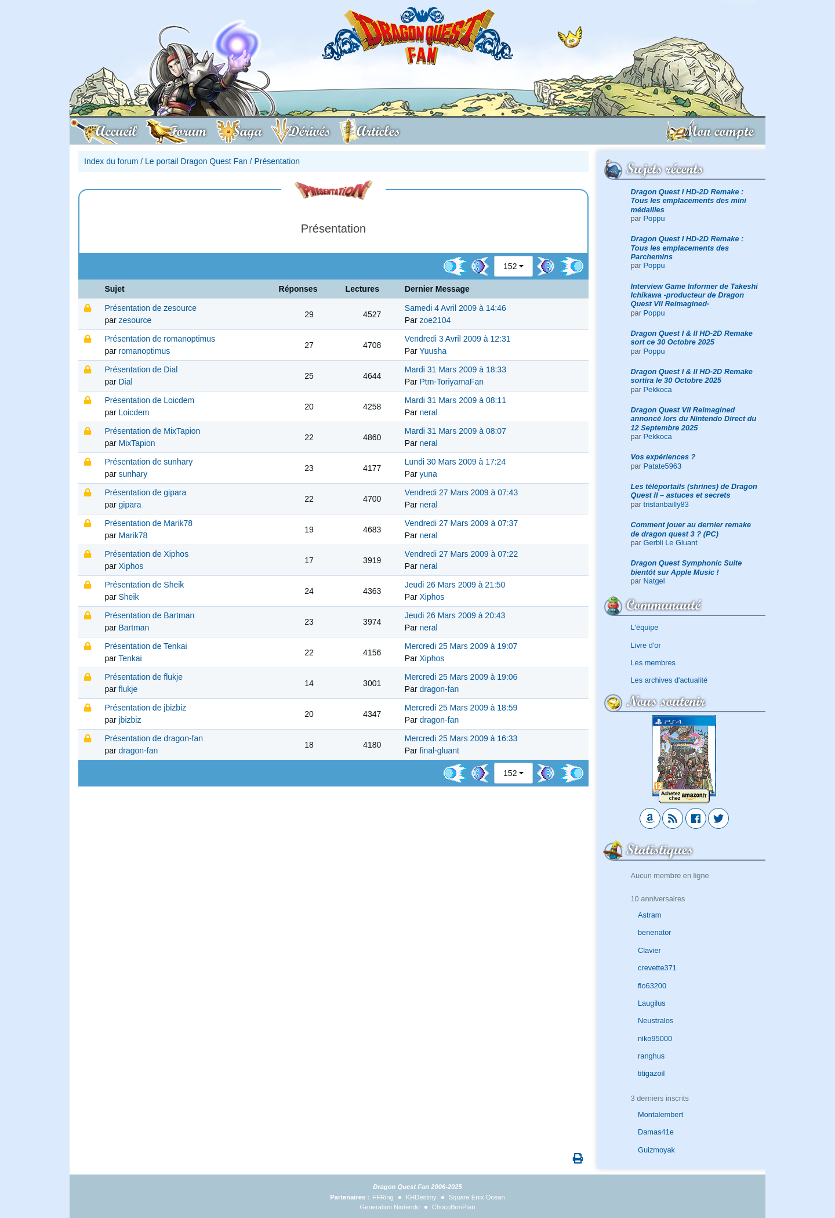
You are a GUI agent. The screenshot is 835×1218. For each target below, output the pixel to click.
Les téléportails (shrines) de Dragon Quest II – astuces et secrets (694, 490)
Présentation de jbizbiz (145, 707)
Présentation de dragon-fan (153, 738)
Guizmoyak (656, 1150)
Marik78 (133, 535)
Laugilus (652, 1003)
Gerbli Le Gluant (671, 542)
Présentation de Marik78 (148, 523)
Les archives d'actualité (669, 680)
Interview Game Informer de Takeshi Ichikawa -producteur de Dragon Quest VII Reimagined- (694, 295)
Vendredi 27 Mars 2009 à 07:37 (461, 523)
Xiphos (131, 566)
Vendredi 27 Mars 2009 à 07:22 (461, 554)
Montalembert (660, 1114)
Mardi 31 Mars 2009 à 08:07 (455, 431)
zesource (135, 320)
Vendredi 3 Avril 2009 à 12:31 (458, 338)
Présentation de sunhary (148, 461)
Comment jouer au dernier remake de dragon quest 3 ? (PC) (691, 529)
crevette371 (657, 967)
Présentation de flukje (143, 677)
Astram (650, 915)
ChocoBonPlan (453, 1207)
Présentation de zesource (150, 308)
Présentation (277, 161)
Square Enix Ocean (477, 1197)
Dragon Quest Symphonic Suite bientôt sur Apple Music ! (686, 567)
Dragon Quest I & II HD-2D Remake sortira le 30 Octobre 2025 (692, 376)
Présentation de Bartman (149, 615)
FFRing (383, 1197)
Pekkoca (658, 389)
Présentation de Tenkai (145, 646)
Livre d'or (646, 645)
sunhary (133, 473)
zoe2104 (435, 320)
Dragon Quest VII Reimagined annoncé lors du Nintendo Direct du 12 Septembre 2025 (694, 418)
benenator (654, 932)
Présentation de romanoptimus (159, 338)
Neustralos (655, 1020)
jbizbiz (130, 719)
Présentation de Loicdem (149, 400)
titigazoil (651, 1073)
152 (510, 266)
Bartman (134, 627)
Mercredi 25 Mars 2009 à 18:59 (461, 707)
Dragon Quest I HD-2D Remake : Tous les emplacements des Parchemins (687, 247)
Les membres (653, 662)
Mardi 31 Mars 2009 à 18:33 (455, 369)
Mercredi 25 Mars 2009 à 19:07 (461, 646)
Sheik (129, 596)
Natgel (654, 581)
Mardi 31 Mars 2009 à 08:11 (455, 400)
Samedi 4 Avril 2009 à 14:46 (455, 308)
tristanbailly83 (666, 504)
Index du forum (111, 161)
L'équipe (645, 627)
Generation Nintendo (390, 1207)
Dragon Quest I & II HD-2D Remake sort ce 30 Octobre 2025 (692, 337)
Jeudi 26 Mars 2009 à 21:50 (455, 584)
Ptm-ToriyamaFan (452, 381)
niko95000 (655, 1038)
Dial (126, 381)
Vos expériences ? (663, 456)
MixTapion (137, 443)
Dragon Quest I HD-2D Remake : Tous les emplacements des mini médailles (688, 200)
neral (429, 412)
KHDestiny (421, 1197)
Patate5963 (662, 466)
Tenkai (129, 658)
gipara (130, 504)
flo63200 (652, 985)
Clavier (649, 950)
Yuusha (432, 351)
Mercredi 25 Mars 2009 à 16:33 (461, 738)
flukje (128, 689)
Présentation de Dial (140, 369)
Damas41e (656, 1132)
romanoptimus (144, 351)
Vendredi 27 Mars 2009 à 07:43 (461, 492)
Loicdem (134, 412)
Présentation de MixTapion (152, 431)
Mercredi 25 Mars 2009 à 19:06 (461, 677)
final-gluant (440, 750)
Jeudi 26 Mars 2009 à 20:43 (455, 615)
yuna (428, 473)
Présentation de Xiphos (146, 554)
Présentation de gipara (145, 492)
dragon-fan (439, 689)
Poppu (654, 218)
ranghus (651, 1056)
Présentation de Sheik (144, 584)
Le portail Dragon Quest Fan (196, 161)
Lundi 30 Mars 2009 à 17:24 (455, 461)
